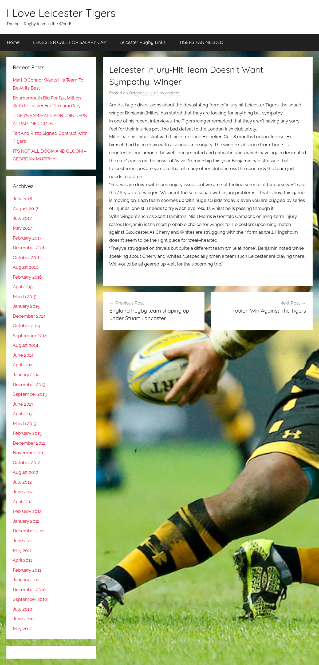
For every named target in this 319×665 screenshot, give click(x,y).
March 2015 (24, 296)
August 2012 (25, 472)
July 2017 (22, 218)
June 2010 (23, 618)
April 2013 (23, 413)
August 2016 (25, 267)
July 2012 (22, 482)
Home (13, 42)
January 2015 (26, 306)
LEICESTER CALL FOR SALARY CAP (69, 42)
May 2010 (22, 628)
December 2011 (29, 530)
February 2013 (27, 433)
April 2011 (22, 560)
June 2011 (23, 540)
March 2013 (24, 423)
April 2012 (23, 501)
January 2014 (26, 374)
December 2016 (29, 247)
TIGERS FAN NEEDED (201, 42)
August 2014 (25, 345)
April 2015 (23, 286)
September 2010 (30, 599)
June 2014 (23, 355)
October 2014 (26, 325)
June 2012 (23, 491)
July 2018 (22, 198)
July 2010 (22, 609)
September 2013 (30, 394)
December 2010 (29, 589)
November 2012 (29, 452)
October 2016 (27, 257)
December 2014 (29, 316)
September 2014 (30, 335)
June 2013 (23, 404)
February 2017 (27, 238)
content (172, 93)
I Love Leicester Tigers (61, 13)
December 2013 (29, 384)
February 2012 (27, 511)
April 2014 (23, 364)
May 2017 (22, 228)
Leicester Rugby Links (143, 42)
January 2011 (26, 579)
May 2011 (22, 550)
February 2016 (27, 277)
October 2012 (26, 462)
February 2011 (27, 570)
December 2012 (29, 443)
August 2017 (25, 208)
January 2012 (26, 521)
